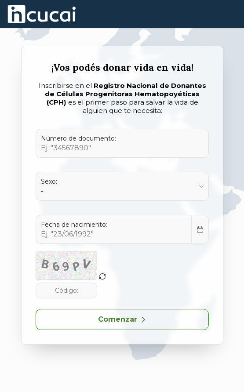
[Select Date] (200, 229)
